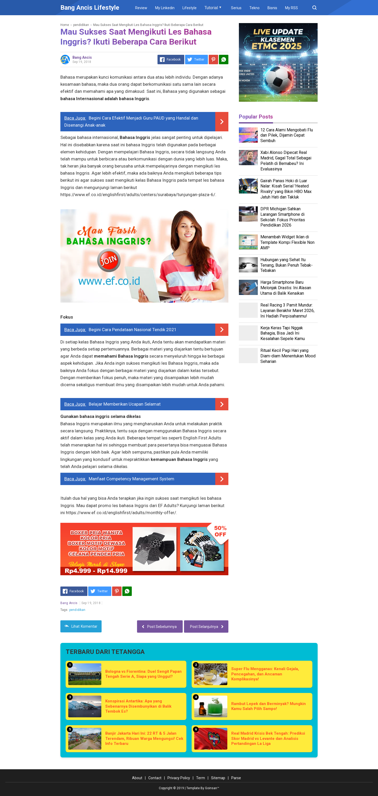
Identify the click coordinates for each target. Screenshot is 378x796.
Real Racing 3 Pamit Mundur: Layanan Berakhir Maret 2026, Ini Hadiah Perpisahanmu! (287, 311)
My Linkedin (165, 8)
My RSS (291, 8)
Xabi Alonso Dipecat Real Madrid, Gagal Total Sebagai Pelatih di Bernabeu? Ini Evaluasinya (285, 160)
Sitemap (218, 778)
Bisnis (272, 8)
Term (200, 778)
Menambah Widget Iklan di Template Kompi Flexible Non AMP (287, 242)
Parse (236, 778)
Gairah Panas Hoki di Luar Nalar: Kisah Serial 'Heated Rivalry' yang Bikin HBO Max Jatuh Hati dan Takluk (286, 189)
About (137, 778)
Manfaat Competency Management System (131, 478)
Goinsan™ (212, 788)
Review (141, 8)
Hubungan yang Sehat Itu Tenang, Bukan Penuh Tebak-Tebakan (286, 265)
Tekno (254, 8)
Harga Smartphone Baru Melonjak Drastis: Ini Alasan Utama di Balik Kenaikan (285, 288)
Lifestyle (189, 8)
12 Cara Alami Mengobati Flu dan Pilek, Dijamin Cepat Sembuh (286, 135)
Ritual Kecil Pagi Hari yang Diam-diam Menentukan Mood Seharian (288, 356)
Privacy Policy (178, 778)
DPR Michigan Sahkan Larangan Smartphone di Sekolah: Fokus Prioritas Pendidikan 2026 (282, 217)
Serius (236, 8)
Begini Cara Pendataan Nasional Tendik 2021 (133, 329)
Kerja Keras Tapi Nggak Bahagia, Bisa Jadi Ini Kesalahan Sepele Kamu (282, 333)
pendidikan (77, 610)
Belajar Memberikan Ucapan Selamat (125, 404)
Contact (154, 778)
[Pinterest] (213, 59)
